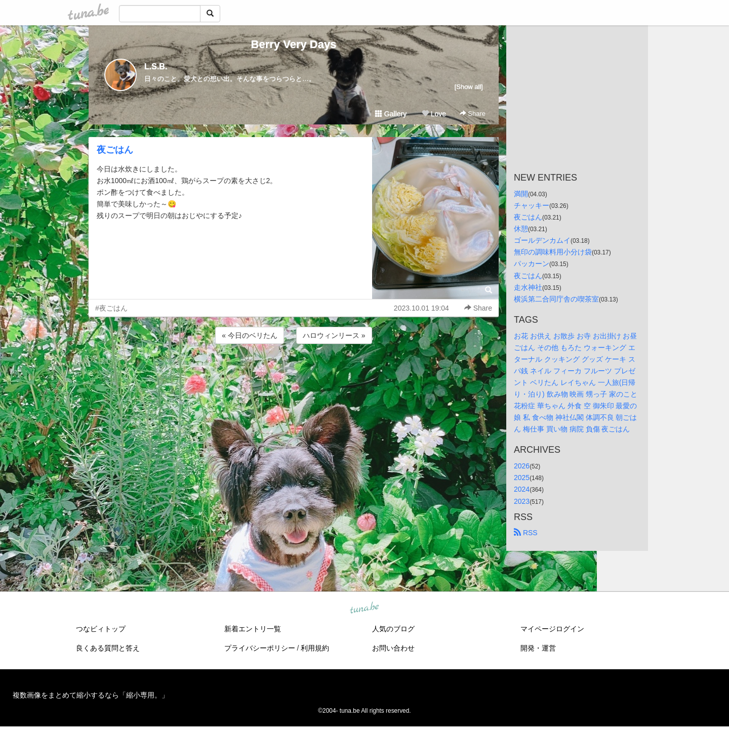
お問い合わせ (393, 648)
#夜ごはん (111, 308)
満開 (521, 194)
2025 (522, 477)
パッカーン (531, 264)
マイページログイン (552, 629)
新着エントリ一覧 (252, 629)
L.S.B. (155, 66)
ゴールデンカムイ (542, 240)
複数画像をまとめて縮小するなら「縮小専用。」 (91, 695)
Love (434, 114)
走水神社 (528, 287)
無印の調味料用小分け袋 (553, 252)
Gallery (391, 114)
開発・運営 (538, 648)
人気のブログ (393, 629)
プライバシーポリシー (259, 648)
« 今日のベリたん (249, 335)
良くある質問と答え (108, 648)
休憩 (521, 229)
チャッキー (531, 205)
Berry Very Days (294, 44)
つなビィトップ (101, 629)
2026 (522, 466)
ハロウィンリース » (334, 335)
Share (472, 113)
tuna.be (364, 608)
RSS (526, 533)
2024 (522, 489)
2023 (522, 501)
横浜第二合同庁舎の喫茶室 (556, 299)
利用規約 (315, 648)
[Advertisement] (294, 373)
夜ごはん (115, 150)
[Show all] (469, 87)
